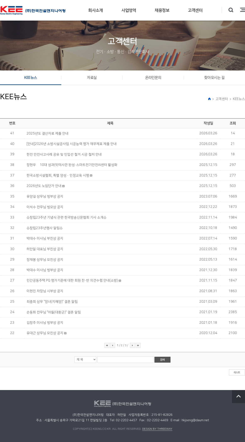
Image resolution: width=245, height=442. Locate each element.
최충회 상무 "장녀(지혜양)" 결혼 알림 (52, 302)
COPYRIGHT (80, 429)
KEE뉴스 (30, 78)
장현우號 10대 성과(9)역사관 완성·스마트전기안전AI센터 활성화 (72, 165)
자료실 (92, 78)
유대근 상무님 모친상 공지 (45, 333)
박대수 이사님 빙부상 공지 (45, 270)
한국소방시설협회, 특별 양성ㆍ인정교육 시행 (58, 175)
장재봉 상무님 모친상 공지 (45, 260)
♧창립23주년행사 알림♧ (45, 228)
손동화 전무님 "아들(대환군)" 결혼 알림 (54, 312)
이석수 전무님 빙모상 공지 (45, 207)
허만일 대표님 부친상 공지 (45, 249)
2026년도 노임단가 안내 (44, 186)
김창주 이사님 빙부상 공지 (45, 323)
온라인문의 (153, 78)
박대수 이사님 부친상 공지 (45, 238)
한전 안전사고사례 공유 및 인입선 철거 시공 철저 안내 (64, 154)
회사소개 (95, 10)
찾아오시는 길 (214, 78)
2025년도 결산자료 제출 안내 (48, 133)
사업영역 (128, 10)
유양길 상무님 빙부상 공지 (45, 196)
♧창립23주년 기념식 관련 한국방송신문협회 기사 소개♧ (67, 217)
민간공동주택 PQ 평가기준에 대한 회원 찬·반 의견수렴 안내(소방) (72, 280)
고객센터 (195, 10)
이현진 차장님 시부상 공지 (45, 291)
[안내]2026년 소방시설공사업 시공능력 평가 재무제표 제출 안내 (72, 144)
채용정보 (162, 10)
